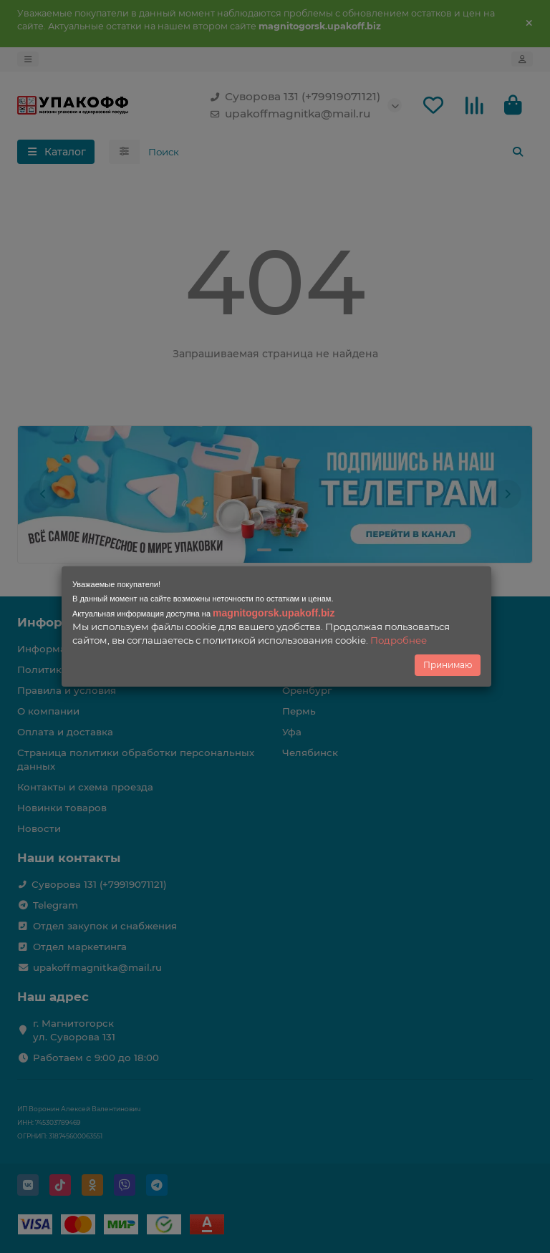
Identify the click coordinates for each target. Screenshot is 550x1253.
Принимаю (447, 664)
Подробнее (398, 640)
